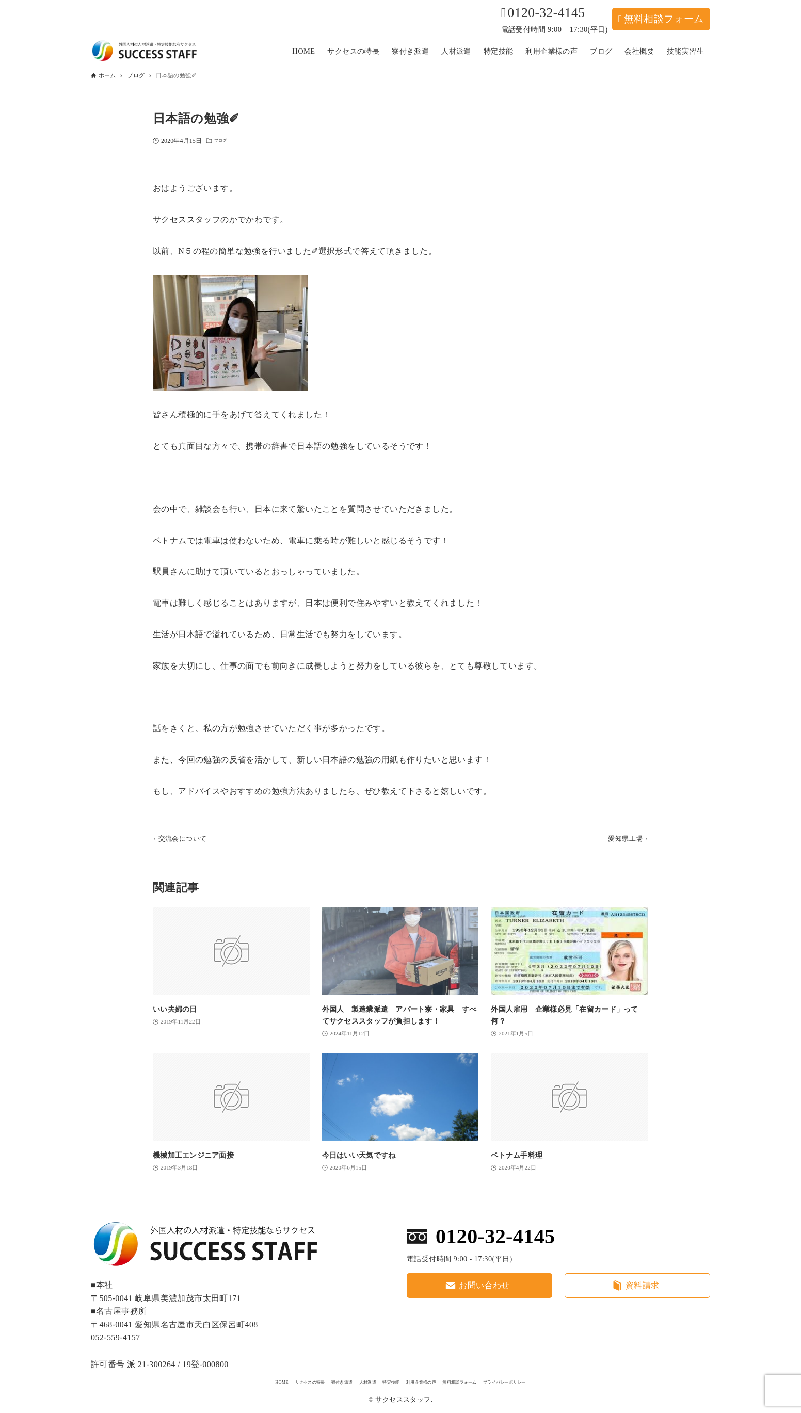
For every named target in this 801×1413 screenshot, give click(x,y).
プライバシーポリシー (566, 1380)
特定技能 (384, 1380)
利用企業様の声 (432, 1380)
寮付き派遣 (306, 1380)
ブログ (223, 142)
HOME (210, 1380)
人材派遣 (347, 1380)
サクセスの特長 (254, 1380)
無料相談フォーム (664, 18)
